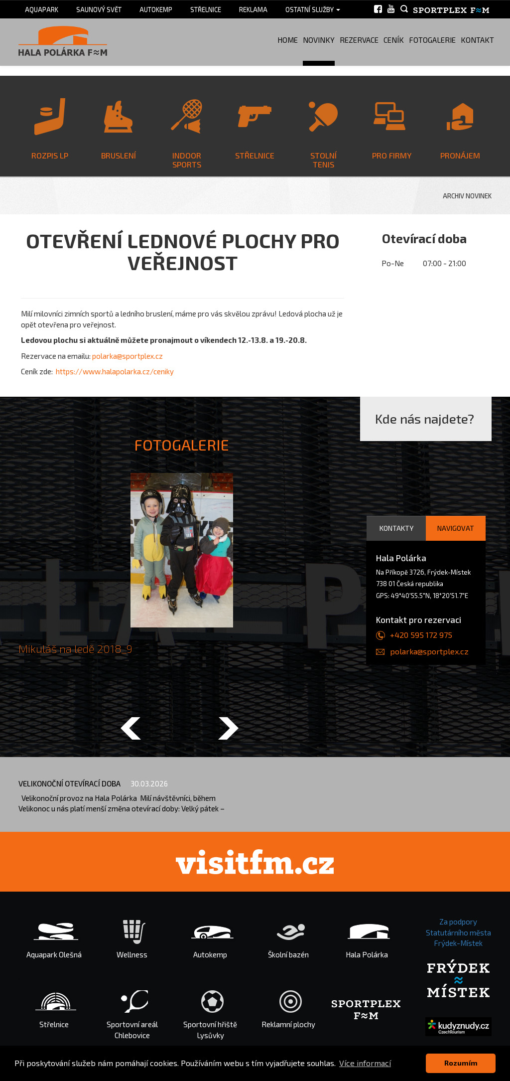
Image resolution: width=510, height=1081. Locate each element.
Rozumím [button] (461, 1063)
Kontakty (396, 528)
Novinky (319, 39)
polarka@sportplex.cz (127, 355)
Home (287, 39)
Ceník (393, 39)
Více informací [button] (365, 1063)
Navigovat (455, 528)
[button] (130, 729)
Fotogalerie (432, 39)
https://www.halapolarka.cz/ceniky (115, 371)
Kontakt (477, 39)
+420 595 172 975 (421, 634)
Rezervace (359, 39)
